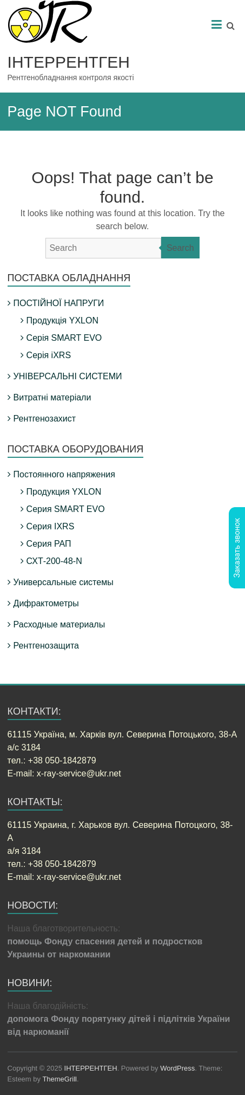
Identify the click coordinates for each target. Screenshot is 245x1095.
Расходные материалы (59, 624)
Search (180, 247)
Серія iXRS (49, 355)
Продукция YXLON (64, 491)
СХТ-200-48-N (54, 561)
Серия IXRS (51, 526)
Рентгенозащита (46, 645)
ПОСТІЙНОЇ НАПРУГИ (59, 303)
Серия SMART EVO (66, 509)
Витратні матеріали (52, 397)
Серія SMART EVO (64, 337)
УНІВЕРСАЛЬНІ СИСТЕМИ (68, 376)
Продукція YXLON (62, 320)
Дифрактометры (46, 603)
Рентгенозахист (45, 418)
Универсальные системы (64, 582)
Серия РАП (49, 543)
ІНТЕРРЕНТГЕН (69, 62)
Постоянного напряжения (64, 474)
